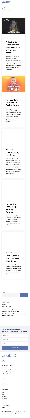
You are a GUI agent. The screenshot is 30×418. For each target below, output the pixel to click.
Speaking (4, 368)
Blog (3, 392)
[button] (27, 2)
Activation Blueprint (6, 374)
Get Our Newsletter (6, 405)
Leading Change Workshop (8, 372)
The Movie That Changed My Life (10, 311)
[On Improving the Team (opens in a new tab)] (13, 153)
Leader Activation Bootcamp (8, 370)
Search (3, 292)
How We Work (5, 385)
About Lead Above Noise (7, 381)
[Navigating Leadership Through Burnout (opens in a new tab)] (13, 205)
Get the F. (4, 304)
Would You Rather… (7, 306)
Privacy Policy (4, 413)
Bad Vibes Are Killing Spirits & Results (12, 309)
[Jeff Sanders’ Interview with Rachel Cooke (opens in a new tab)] (13, 101)
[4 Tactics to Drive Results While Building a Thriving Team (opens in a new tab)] (13, 46)
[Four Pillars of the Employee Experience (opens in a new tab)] (13, 255)
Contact (3, 407)
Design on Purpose (17, 413)
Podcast (4, 396)
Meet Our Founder (6, 383)
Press (3, 394)
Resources (4, 398)
